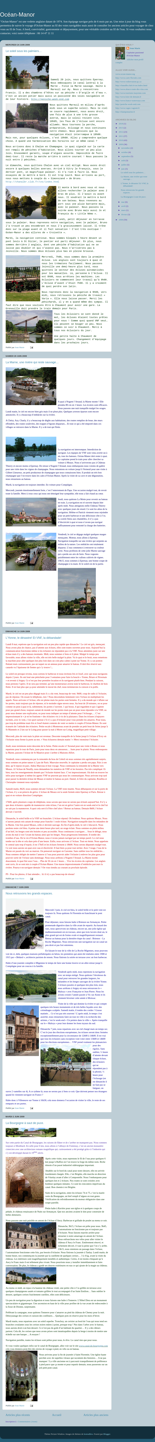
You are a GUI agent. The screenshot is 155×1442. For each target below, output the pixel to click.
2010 (121, 140)
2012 (121, 132)
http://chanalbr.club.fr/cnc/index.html (32, 182)
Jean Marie (135, 48)
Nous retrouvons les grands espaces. (29, 893)
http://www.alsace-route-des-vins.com (131, 89)
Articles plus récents (18, 1415)
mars (123, 210)
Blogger (106, 1434)
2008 (121, 220)
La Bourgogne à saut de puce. (25, 1123)
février (124, 214)
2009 (121, 144)
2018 (121, 123)
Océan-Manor (17, 14)
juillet (124, 165)
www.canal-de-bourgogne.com (93, 1346)
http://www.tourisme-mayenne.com (130, 93)
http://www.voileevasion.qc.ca (128, 81)
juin (123, 169)
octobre (124, 152)
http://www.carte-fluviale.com (128, 78)
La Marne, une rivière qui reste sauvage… (32, 362)
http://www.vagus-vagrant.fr (127, 108)
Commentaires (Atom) (27, 1421)
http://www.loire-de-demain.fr (128, 97)
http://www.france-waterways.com (130, 100)
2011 (121, 136)
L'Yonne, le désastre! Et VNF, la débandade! (33, 637)
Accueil (56, 1415)
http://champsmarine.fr (125, 112)
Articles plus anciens (96, 1415)
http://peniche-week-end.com (50, 99)
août (123, 160)
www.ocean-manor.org (125, 74)
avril (123, 206)
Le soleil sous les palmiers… (24, 51)
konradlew (88, 1434)
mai (123, 202)
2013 (121, 128)
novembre (125, 148)
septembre (126, 156)
